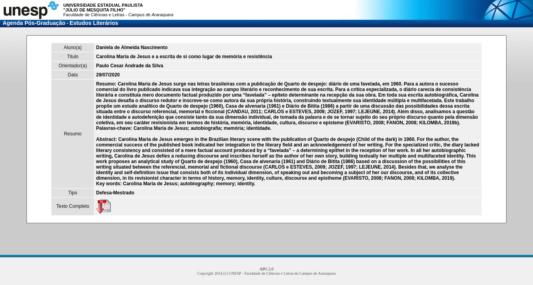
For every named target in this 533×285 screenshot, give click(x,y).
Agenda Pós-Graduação (34, 23)
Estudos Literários (94, 23)
